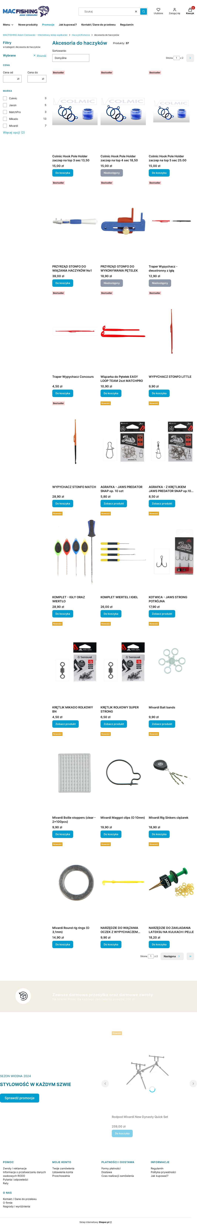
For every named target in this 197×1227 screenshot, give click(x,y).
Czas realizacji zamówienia (117, 1175)
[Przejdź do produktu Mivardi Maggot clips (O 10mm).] (123, 772)
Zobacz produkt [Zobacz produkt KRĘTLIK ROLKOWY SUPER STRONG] (114, 723)
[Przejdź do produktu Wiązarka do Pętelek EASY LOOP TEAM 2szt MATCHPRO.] (123, 331)
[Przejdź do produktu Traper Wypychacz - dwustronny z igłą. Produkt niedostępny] (171, 221)
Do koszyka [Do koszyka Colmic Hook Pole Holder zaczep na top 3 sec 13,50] (62, 172)
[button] (143, 11)
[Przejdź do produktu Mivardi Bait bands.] (171, 662)
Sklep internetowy (94, 1222)
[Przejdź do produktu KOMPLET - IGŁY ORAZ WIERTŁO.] (75, 552)
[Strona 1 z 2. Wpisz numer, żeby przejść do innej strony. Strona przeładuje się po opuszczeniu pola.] (176, 58)
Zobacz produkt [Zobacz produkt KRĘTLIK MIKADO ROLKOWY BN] (65, 723)
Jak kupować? (159, 1175)
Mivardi (13, 125)
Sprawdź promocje (20, 1098)
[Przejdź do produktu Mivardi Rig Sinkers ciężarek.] (171, 772)
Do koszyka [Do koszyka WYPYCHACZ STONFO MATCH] (62, 503)
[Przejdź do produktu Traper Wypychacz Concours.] (75, 331)
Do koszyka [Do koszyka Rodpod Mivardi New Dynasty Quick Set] (122, 1133)
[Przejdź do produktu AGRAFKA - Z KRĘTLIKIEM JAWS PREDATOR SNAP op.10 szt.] (171, 441)
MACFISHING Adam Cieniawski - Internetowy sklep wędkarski (35, 35)
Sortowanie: (59, 50)
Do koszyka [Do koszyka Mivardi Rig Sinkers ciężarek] (159, 834)
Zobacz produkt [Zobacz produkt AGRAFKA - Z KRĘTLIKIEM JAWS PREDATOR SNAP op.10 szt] (162, 503)
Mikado (13, 118)
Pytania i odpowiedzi (15, 1179)
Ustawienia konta (62, 1172)
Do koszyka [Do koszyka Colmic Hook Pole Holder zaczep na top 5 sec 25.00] (159, 172)
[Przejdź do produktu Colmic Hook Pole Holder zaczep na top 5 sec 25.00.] (171, 111)
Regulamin (157, 1168)
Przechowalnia (61, 1175)
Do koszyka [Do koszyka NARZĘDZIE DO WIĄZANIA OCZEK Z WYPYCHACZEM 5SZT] (111, 944)
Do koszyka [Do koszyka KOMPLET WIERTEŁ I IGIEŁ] (111, 613)
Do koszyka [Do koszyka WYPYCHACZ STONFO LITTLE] (159, 393)
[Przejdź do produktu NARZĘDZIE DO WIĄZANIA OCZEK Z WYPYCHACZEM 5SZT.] (123, 882)
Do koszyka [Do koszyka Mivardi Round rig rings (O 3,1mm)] (62, 944)
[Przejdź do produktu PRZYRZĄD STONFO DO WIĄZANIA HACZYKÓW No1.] (75, 221)
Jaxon (12, 105)
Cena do (33, 72)
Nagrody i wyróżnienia (16, 1206)
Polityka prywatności (163, 1172)
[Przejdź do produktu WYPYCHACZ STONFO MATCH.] (75, 441)
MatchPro (15, 112)
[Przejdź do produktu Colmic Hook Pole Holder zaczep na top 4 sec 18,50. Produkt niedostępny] (123, 111)
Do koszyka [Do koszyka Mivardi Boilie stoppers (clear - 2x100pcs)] (62, 834)
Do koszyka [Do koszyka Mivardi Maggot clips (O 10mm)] (111, 834)
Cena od (8, 72)
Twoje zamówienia (63, 1168)
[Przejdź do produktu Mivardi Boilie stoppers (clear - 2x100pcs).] (75, 772)
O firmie (7, 1202)
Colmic (13, 98)
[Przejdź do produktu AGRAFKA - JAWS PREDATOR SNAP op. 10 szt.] (123, 441)
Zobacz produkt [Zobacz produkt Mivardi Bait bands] (162, 723)
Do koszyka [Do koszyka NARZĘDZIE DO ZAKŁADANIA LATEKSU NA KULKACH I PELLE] (159, 944)
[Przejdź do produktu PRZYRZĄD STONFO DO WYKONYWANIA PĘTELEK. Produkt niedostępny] (123, 221)
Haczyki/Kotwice (81, 35)
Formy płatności (110, 1168)
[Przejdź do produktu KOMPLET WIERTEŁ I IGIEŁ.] (123, 552)
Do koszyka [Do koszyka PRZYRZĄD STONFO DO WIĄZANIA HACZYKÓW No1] (62, 283)
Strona (169, 58)
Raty (6, 1183)
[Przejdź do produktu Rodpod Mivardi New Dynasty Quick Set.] (149, 1071)
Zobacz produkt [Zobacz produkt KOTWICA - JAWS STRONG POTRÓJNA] (162, 613)
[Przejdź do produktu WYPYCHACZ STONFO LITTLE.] (171, 331)
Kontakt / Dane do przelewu (20, 1199)
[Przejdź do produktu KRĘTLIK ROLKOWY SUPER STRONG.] (123, 662)
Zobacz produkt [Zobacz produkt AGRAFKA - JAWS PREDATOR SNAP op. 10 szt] (114, 503)
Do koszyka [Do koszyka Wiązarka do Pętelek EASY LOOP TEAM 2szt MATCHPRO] (111, 393)
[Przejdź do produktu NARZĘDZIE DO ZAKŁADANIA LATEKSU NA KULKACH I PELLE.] (171, 882)
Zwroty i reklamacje (15, 1168)
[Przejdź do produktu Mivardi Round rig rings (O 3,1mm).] (75, 882)
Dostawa (106, 1172)
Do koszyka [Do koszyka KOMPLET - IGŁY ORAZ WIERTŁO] (62, 613)
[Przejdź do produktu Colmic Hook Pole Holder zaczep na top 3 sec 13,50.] (75, 111)
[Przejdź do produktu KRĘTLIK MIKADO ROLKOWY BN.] (75, 662)
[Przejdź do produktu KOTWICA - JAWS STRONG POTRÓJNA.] (171, 552)
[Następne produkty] (172, 956)
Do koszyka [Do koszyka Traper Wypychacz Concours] (62, 393)
